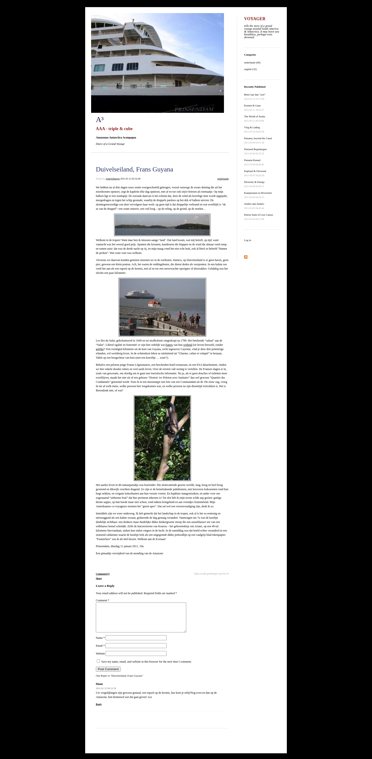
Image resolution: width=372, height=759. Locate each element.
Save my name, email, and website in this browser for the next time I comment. (146, 667)
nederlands (223, 178)
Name (100, 643)
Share (99, 578)
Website (100, 659)
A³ (100, 119)
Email (100, 651)
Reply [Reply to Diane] (99, 710)
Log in (247, 240)
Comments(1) (103, 574)
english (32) (250, 69)
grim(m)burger (113, 178)
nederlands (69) (252, 62)
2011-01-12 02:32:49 (130, 178)
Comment (102, 600)
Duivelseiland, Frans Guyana (134, 169)
